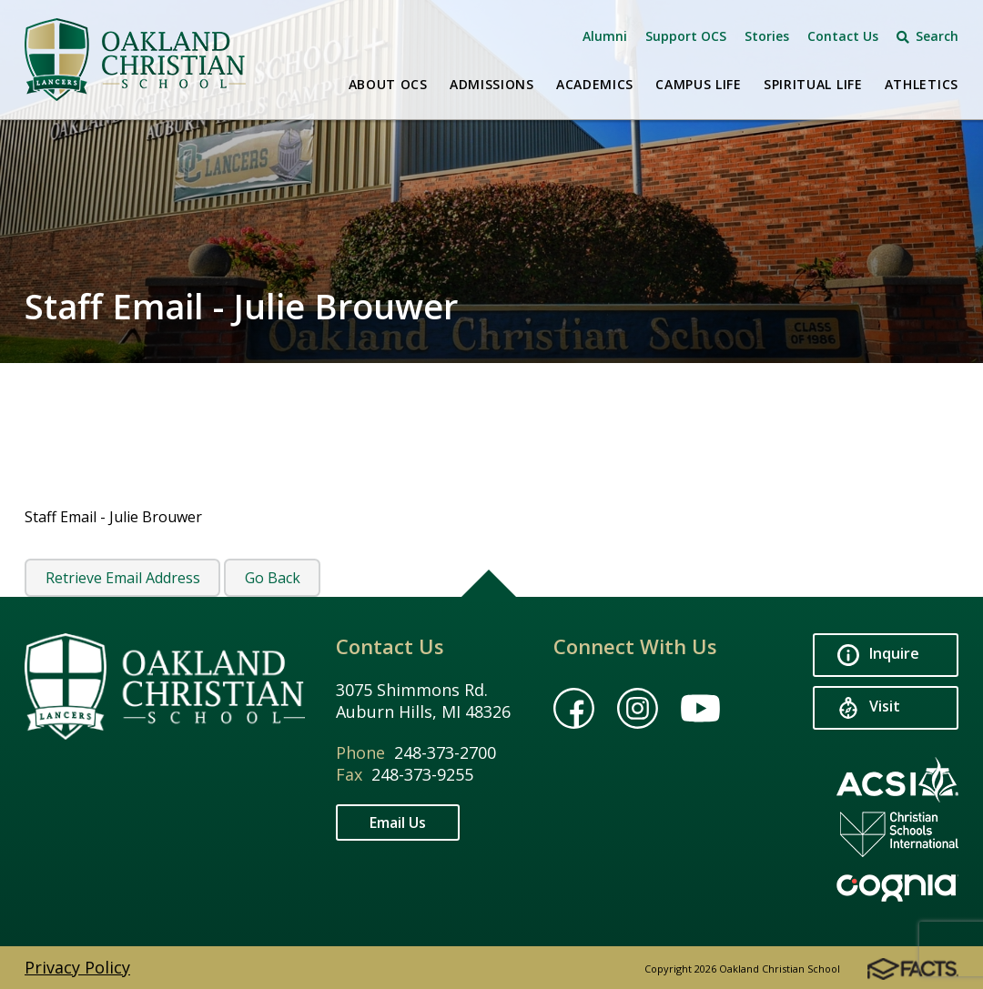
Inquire (878, 654)
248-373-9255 (422, 774)
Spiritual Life (813, 84)
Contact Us (842, 36)
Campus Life (698, 84)
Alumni (605, 36)
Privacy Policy (77, 967)
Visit (868, 707)
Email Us (398, 822)
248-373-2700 (445, 752)
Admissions (492, 84)
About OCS (388, 84)
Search (927, 36)
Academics (594, 84)
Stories (767, 36)
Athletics (921, 84)
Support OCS (685, 36)
